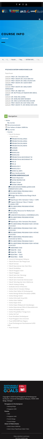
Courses (8, 59)
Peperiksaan (22, 59)
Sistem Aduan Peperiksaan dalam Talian (18, 429)
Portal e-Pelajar (11, 421)
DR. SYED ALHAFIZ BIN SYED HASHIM (23, 101)
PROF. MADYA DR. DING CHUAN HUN (23, 81)
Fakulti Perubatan (14, 59)
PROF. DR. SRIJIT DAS (18, 91)
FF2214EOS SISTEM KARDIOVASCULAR (18, 69)
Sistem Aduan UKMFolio (13, 426)
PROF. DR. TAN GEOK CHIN (19, 77)
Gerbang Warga (11, 406)
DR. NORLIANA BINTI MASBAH (21, 99)
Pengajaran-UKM (11, 409)
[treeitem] (21, 224)
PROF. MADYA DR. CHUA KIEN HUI (22, 79)
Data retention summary (21, 436)
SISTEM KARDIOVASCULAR (30, 59)
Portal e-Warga (11, 419)
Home (3, 59)
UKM (8, 414)
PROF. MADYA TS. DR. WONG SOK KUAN (24, 105)
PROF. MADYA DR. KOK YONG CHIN (22, 103)
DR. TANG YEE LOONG (18, 97)
